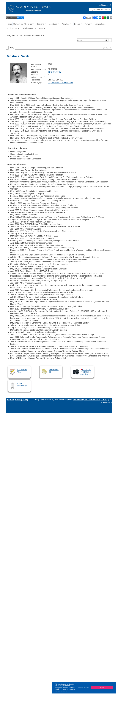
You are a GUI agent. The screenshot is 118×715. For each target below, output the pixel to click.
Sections (40, 24)
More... (106, 48)
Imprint (10, 399)
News (87, 24)
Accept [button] (102, 687)
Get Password (103, 9)
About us (28, 24)
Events (77, 24)
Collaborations (28, 28)
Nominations (100, 24)
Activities (66, 24)
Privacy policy (21, 399)
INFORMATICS (54, 72)
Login (92, 9)
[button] (106, 40)
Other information (22, 384)
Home (9, 24)
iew (12, 48)
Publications (12, 28)
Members (53, 24)
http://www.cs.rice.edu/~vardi (60, 82)
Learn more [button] (64, 691)
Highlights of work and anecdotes (86, 371)
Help (41, 28)
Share (87, 17)
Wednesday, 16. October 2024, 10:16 (90, 399)
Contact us (18, 24)
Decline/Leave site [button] (83, 687)
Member (27, 35)
